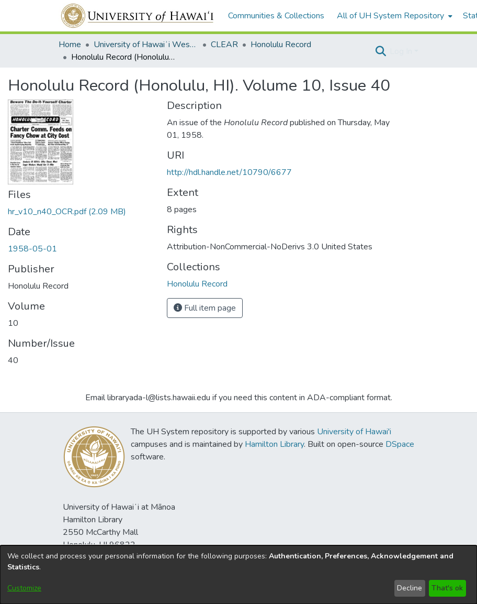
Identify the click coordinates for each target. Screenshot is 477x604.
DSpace (399, 444)
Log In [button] (402, 51)
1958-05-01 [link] (32, 249)
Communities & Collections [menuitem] (276, 15)
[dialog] (238, 574)
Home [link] (70, 44)
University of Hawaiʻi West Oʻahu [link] (146, 44)
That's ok (447, 588)
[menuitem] (393, 15)
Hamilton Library (274, 444)
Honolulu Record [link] (281, 44)
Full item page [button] (205, 308)
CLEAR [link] (224, 44)
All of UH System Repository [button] (390, 15)
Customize (24, 588)
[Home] (138, 16)
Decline (409, 588)
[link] (67, 211)
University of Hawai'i (354, 431)
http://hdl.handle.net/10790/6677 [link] (229, 172)
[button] (380, 51)
